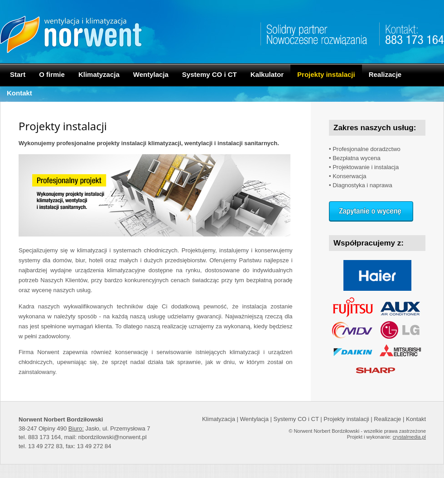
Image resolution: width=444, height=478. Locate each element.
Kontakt (19, 93)
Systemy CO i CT (209, 74)
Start (17, 74)
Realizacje (385, 74)
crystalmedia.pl (409, 437)
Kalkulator (267, 74)
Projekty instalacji (326, 74)
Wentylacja (151, 74)
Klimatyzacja (99, 74)
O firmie (52, 74)
